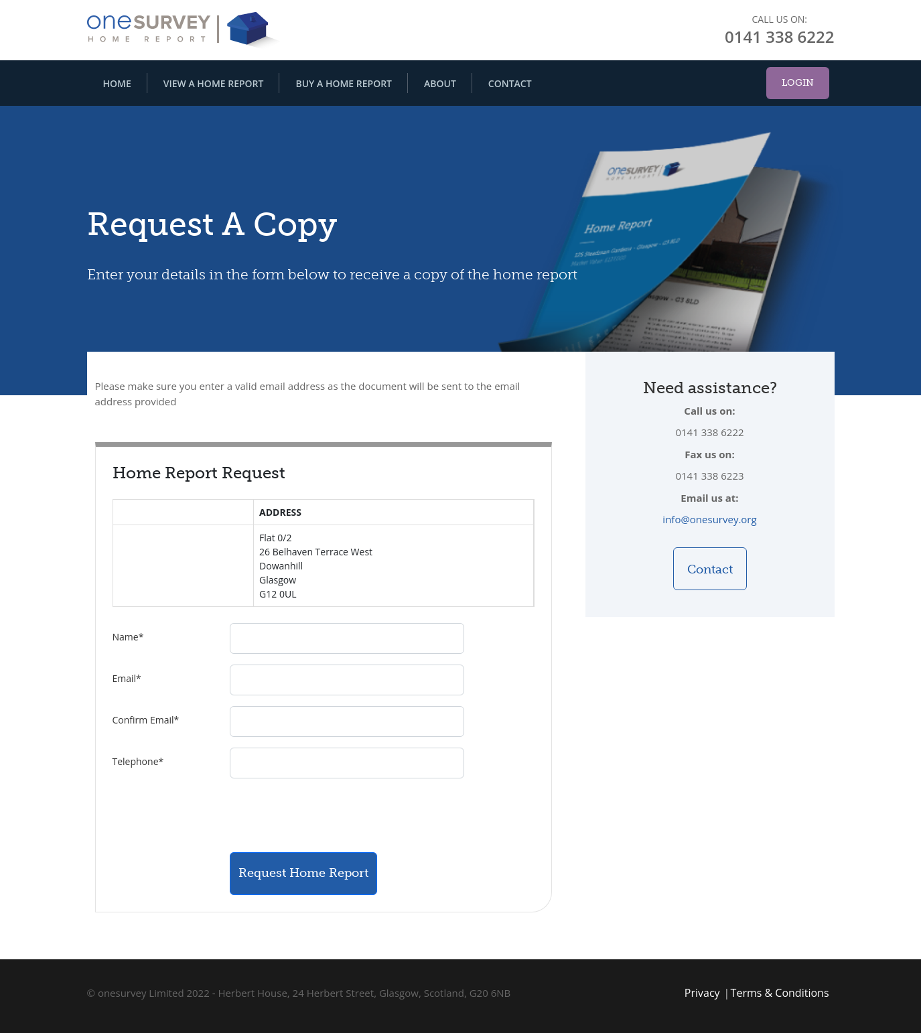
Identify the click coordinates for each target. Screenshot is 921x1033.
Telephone (138, 761)
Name (128, 636)
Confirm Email (146, 719)
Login (798, 82)
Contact (510, 83)
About (440, 83)
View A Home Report (213, 83)
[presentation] (331, 815)
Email (127, 678)
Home (117, 83)
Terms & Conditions (780, 992)
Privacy (702, 992)
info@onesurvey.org (709, 519)
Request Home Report (303, 873)
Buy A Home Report (343, 83)
